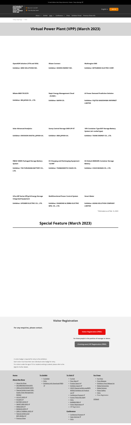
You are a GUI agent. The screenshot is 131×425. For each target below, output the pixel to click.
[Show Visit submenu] (53, 17)
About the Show (19, 382)
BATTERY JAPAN (21, 404)
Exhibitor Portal (76, 17)
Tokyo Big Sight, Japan (33, 12)
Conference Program (76, 397)
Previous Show (21, 420)
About (38, 17)
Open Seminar (74, 419)
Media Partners (102, 390)
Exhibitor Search (75, 387)
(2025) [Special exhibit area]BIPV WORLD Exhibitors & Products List (80, 392)
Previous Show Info (89, 17)
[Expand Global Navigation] (65, 2)
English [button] (104, 11)
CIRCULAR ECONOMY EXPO (25, 390)
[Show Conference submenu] (64, 17)
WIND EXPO (20, 408)
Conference (59, 17)
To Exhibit (46, 380)
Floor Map (73, 383)
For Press (97, 377)
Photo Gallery (101, 392)
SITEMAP (96, 401)
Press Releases (101, 383)
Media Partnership (103, 387)
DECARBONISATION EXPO (24, 387)
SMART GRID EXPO (22, 406)
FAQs (45, 383)
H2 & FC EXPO (20, 399)
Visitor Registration (76, 406)
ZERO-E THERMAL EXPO (23, 413)
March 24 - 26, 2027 (33, 9)
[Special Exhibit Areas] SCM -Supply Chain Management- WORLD (25, 394)
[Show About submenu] (40, 17)
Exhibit (45, 17)
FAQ (15, 369)
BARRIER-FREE (74, 404)
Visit (50, 17)
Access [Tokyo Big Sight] (77, 399)
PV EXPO (19, 401)
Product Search (75, 385)
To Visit (72, 380)
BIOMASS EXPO (21, 411)
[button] (113, 10)
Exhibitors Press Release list (105, 385)
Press (68, 17)
